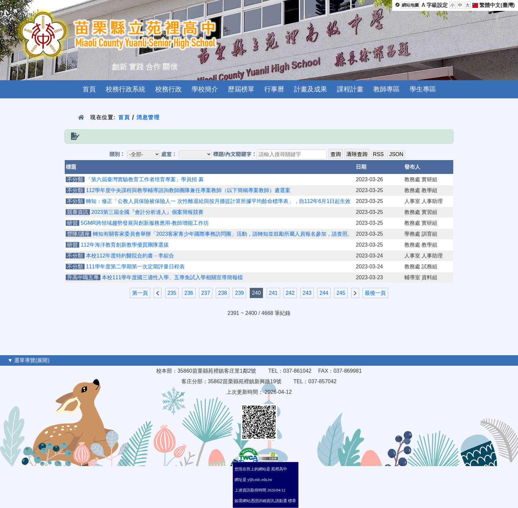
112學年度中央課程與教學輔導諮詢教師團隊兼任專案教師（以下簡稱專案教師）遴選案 (188, 190)
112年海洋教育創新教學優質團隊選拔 (125, 245)
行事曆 (274, 89)
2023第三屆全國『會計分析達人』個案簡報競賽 (147, 212)
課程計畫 (350, 89)
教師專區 (386, 89)
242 (290, 293)
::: (4, 360)
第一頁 (140, 293)
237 (205, 293)
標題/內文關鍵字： (235, 154)
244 (323, 293)
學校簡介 (205, 89)
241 (273, 293)
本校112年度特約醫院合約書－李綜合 (130, 255)
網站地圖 (410, 5)
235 (171, 293)
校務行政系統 (125, 89)
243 (307, 293)
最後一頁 (375, 293)
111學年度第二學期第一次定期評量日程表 (135, 266)
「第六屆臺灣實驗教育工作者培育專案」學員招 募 (145, 179)
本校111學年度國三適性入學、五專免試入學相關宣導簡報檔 (172, 277)
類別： (117, 154)
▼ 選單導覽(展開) (29, 360)
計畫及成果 (310, 89)
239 (239, 293)
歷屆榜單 (241, 89)
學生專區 (423, 89)
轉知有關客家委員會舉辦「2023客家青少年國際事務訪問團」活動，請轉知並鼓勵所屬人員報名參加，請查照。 (223, 234)
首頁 (89, 89)
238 (222, 293)
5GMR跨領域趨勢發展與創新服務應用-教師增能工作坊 (145, 223)
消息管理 (148, 117)
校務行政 (168, 89)
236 (188, 293)
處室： (169, 154)
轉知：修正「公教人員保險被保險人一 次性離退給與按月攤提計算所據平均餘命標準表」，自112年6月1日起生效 (218, 201)
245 (340, 293)
